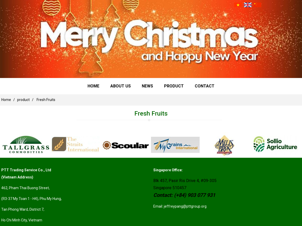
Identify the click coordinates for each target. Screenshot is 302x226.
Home (93, 86)
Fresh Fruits (46, 100)
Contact (204, 86)
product (174, 86)
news (147, 86)
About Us (120, 86)
